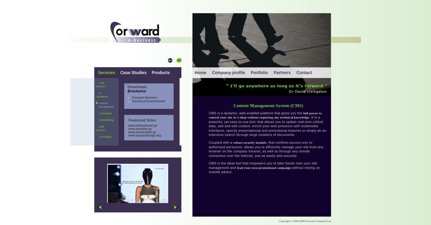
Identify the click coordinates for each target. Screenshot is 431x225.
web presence (101, 84)
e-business (104, 113)
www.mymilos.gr (138, 128)
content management (105, 104)
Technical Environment (148, 101)
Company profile (228, 72)
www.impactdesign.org (142, 135)
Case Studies (133, 72)
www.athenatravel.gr (140, 125)
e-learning (104, 136)
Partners (282, 72)
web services (100, 128)
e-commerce (102, 94)
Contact (304, 72)
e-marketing (105, 120)
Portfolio (259, 72)
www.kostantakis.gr (140, 132)
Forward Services (144, 97)
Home (201, 72)
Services (107, 72)
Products (160, 72)
